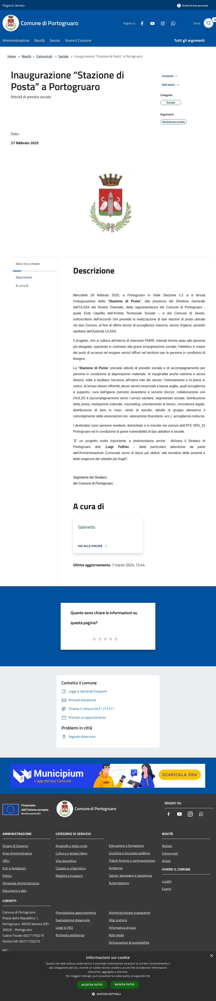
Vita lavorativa (66, 860)
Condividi (170, 76)
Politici (7, 875)
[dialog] (108, 976)
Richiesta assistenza (70, 935)
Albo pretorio (118, 920)
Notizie (167, 845)
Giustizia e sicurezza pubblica (129, 853)
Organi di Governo (15, 845)
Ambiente (116, 867)
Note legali (116, 935)
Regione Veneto (13, 5)
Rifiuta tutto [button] (125, 984)
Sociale (63, 56)
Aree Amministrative (17, 853)
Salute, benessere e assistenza (130, 875)
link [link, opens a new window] (148, 976)
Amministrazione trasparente (129, 912)
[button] (108, 994)
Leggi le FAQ (64, 927)
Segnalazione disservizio (73, 920)
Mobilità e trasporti (69, 875)
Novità (26, 56)
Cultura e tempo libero (71, 853)
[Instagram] (161, 23)
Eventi (166, 888)
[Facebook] (140, 23)
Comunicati (44, 56)
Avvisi (166, 860)
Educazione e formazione (126, 845)
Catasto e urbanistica (71, 868)
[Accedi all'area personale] (193, 5)
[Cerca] (209, 23)
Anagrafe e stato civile (71, 845)
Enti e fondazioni (14, 868)
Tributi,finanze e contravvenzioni (132, 860)
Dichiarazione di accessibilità (129, 942)
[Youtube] (151, 23)
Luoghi (167, 881)
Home (11, 56)
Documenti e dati (14, 890)
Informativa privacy (122, 927)
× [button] (211, 955)
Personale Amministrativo (20, 883)
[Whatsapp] (171, 23)
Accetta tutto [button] (92, 984)
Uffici (6, 860)
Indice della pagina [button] (28, 264)
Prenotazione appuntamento (76, 912)
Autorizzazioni (119, 882)
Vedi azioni (171, 84)
